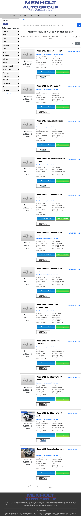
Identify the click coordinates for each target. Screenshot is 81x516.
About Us (68, 16)
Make (4, 49)
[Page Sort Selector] (72, 37)
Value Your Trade (46, 72)
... (55, 36)
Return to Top (66, 486)
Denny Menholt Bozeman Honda (27, 513)
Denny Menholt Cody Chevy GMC (66, 513)
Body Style (6, 55)
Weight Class (6, 83)
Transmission (7, 87)
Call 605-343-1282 (74, 86)
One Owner (6, 90)
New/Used (6, 45)
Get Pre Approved (62, 72)
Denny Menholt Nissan (11, 513)
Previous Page (46, 36)
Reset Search (10, 94)
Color (4, 52)
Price (4, 38)
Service (33, 16)
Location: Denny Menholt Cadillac (47, 89)
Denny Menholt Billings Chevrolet (46, 513)
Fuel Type (6, 73)
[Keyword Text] (48, 25)
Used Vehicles (24, 16)
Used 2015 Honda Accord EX (49, 51)
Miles (4, 42)
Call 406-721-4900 (74, 51)
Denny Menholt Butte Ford (12, 515)
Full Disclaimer (53, 505)
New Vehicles (14, 16)
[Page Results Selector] (76, 39)
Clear (5, 24)
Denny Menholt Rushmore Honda (30, 515)
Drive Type (6, 76)
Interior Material (8, 66)
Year (4, 35)
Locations (41, 16)
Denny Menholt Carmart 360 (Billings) (51, 515)
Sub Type (5, 59)
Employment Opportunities (55, 16)
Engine (5, 62)
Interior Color (7, 69)
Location (5, 31)
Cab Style (5, 80)
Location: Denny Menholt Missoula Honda (49, 54)
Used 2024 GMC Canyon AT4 (49, 86)
